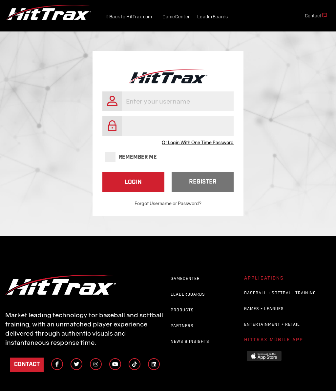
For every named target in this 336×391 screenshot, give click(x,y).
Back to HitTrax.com (129, 17)
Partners (182, 325)
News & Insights (190, 341)
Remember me (131, 157)
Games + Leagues (264, 308)
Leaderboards (188, 294)
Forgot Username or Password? (168, 203)
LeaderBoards (212, 17)
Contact (27, 364)
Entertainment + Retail (272, 324)
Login (133, 182)
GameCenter (176, 17)
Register (203, 182)
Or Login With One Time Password (198, 143)
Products (182, 310)
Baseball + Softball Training (280, 293)
